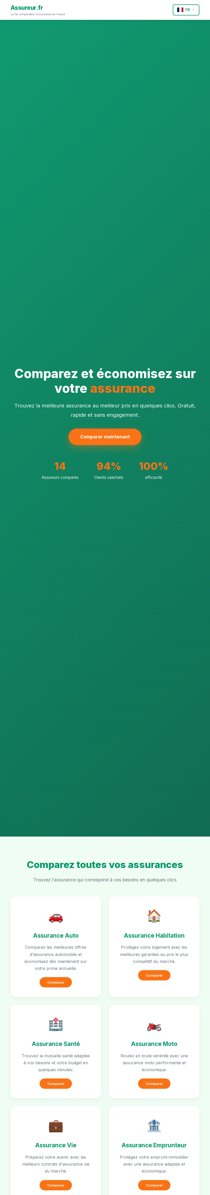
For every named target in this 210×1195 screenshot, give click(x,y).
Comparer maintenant (105, 436)
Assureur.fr (27, 7)
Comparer (55, 982)
